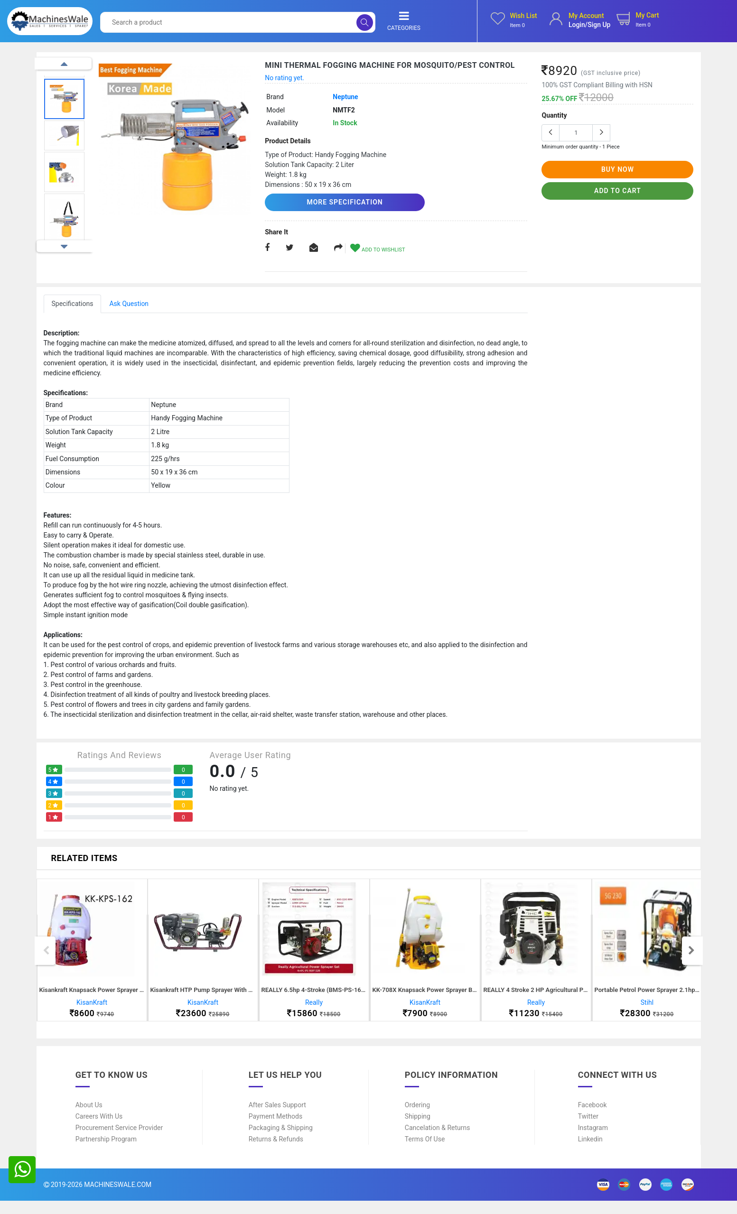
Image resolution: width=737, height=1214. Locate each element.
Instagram (593, 1141)
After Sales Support (277, 1118)
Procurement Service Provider (119, 1141)
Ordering (417, 1118)
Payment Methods (275, 1129)
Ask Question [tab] (129, 302)
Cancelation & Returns (437, 1141)
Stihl (647, 1008)
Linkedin (590, 1152)
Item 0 (517, 25)
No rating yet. (284, 78)
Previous (64, 64)
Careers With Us (99, 1129)
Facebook (592, 1118)
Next (64, 246)
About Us (89, 1118)
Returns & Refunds (276, 1152)
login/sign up (590, 24)
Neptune (345, 97)
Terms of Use (425, 1152)
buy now (617, 169)
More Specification (319, 202)
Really (314, 1008)
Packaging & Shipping (281, 1141)
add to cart (617, 191)
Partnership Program (106, 1152)
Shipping (417, 1129)
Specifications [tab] (72, 302)
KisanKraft (91, 1008)
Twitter (588, 1129)
